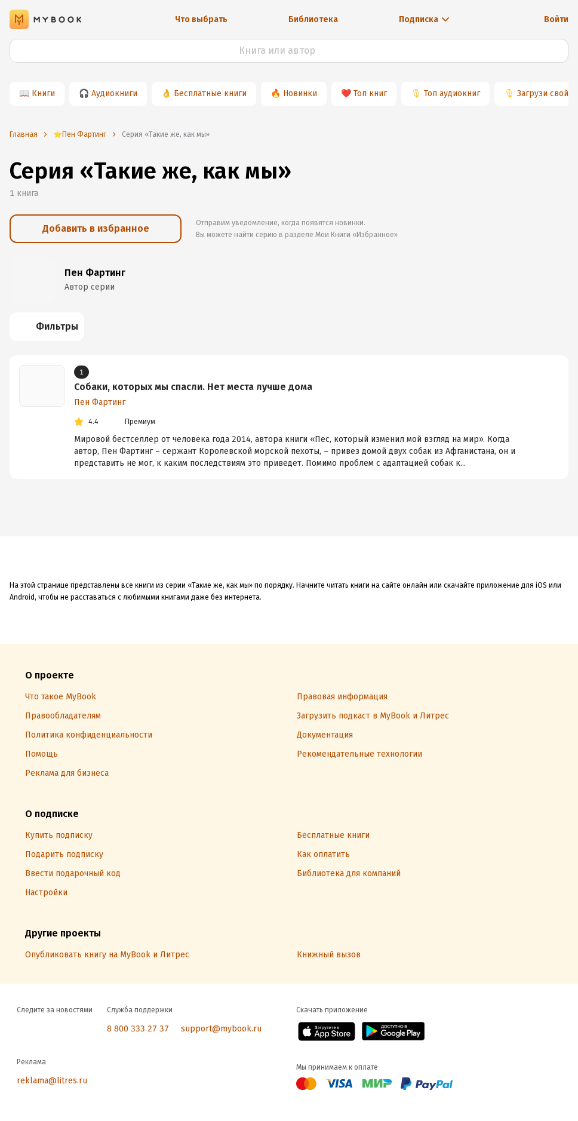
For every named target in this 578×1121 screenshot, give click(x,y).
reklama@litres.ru (52, 1081)
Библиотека (313, 19)
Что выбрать (201, 19)
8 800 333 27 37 (138, 1029)
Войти (556, 19)
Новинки (300, 93)
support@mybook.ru (221, 1029)
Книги (43, 93)
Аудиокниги (114, 93)
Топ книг (370, 93)
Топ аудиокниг (452, 93)
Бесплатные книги (210, 93)
